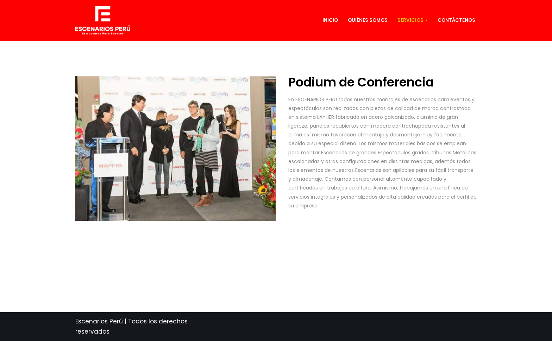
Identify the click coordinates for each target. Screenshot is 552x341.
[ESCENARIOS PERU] (104, 20)
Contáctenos (456, 20)
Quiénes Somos (368, 20)
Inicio (330, 20)
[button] (426, 20)
